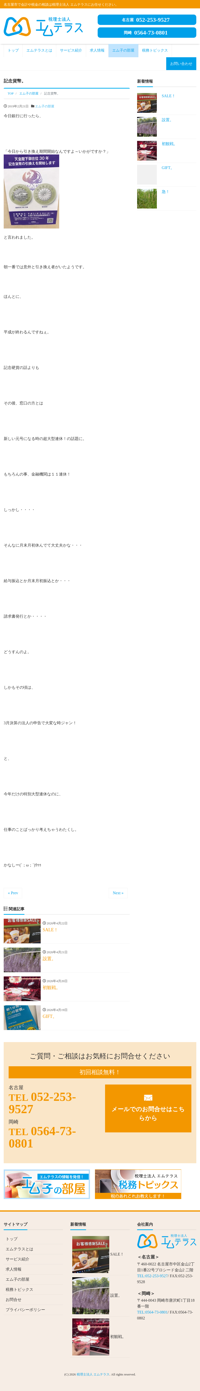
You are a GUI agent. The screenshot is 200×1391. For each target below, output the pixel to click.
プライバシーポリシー (25, 1310)
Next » (118, 893)
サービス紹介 (71, 50)
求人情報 (97, 50)
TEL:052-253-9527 (152, 1276)
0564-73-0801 (146, 32)
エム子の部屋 (123, 50)
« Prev (13, 893)
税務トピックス (155, 50)
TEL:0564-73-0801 (152, 1312)
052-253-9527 (146, 20)
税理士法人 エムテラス (93, 1374)
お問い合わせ (181, 64)
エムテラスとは (39, 50)
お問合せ (13, 1299)
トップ (13, 50)
